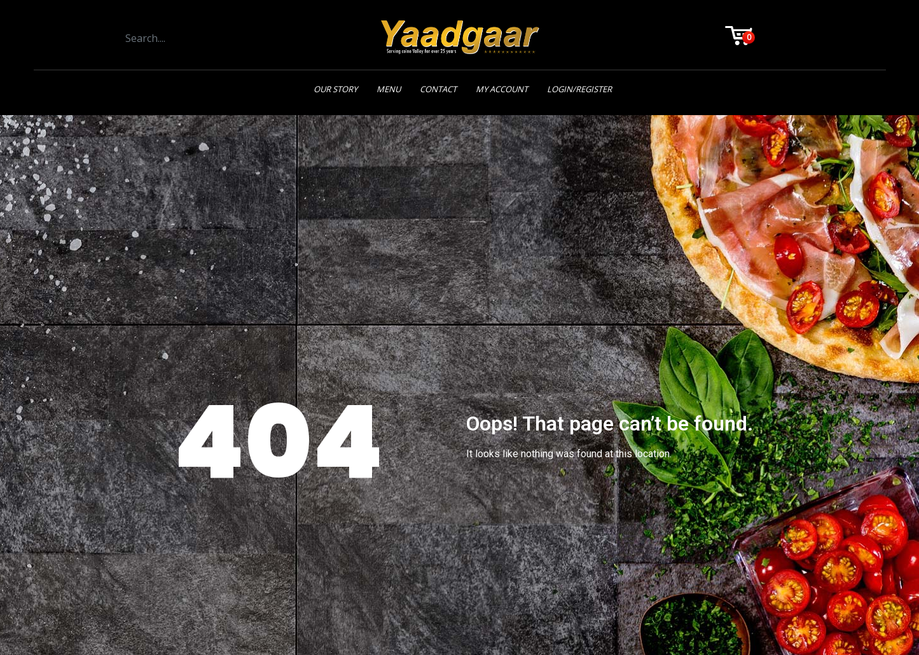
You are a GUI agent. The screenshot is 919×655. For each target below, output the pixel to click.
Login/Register (579, 89)
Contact (438, 89)
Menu (389, 89)
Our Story (335, 89)
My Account (502, 89)
